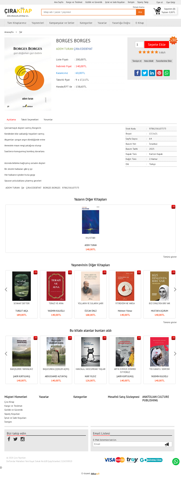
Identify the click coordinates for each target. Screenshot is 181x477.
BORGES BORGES (51, 187)
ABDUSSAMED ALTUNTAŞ (56, 376)
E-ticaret (86, 473)
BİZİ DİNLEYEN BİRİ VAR (159, 303)
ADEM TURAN (13, 187)
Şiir (22, 187)
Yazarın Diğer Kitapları (90, 199)
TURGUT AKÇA (21, 310)
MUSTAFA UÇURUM (159, 310)
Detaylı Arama (138, 7)
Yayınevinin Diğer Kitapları (90, 265)
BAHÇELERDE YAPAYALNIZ (21, 369)
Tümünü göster (170, 256)
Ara (140, 12)
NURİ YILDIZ (90, 376)
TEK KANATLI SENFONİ (159, 369)
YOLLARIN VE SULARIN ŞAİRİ (90, 303)
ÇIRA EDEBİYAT (33, 187)
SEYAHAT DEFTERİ (22, 303)
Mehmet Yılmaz (125, 310)
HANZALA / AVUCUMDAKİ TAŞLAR (90, 369)
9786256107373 (70, 187)
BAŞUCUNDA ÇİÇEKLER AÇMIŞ (56, 369)
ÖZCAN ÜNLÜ (91, 310)
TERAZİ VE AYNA (56, 303)
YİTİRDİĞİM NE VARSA (125, 303)
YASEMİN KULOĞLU (56, 310)
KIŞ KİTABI (90, 237)
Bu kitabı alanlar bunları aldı (90, 330)
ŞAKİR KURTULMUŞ (21, 376)
